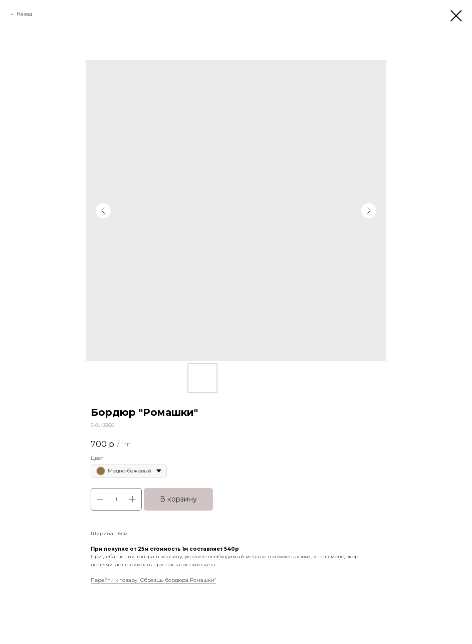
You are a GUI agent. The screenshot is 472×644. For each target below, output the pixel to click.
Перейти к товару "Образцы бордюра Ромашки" (153, 580)
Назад (24, 14)
